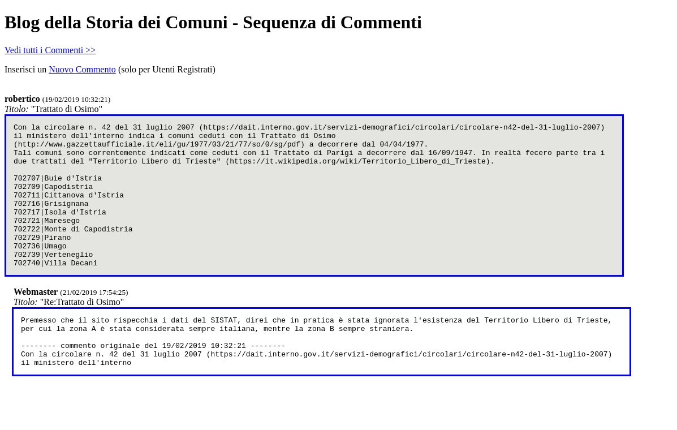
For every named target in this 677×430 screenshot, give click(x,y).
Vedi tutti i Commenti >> (50, 50)
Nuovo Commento (82, 69)
